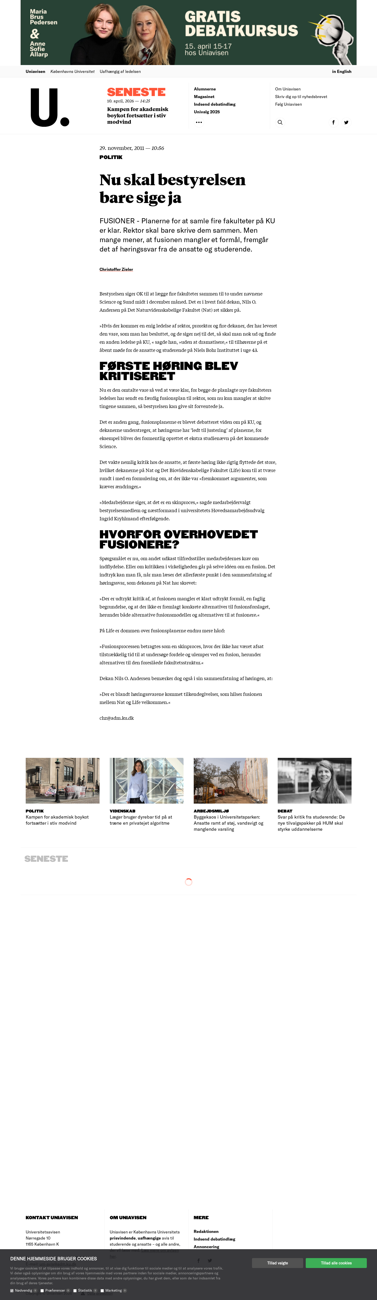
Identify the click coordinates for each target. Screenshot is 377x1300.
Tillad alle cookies (336, 1263)
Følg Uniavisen (288, 104)
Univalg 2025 (207, 111)
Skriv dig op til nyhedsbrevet (301, 96)
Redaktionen (206, 1231)
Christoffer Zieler (116, 269)
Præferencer (57, 1290)
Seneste (136, 92)
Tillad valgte (277, 1263)
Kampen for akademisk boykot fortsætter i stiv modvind (137, 115)
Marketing (116, 1290)
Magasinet (204, 96)
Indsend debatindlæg (214, 104)
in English (342, 71)
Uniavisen (35, 71)
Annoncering (206, 1246)
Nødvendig (26, 1290)
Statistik (87, 1290)
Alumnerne (205, 88)
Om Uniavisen (288, 88)
